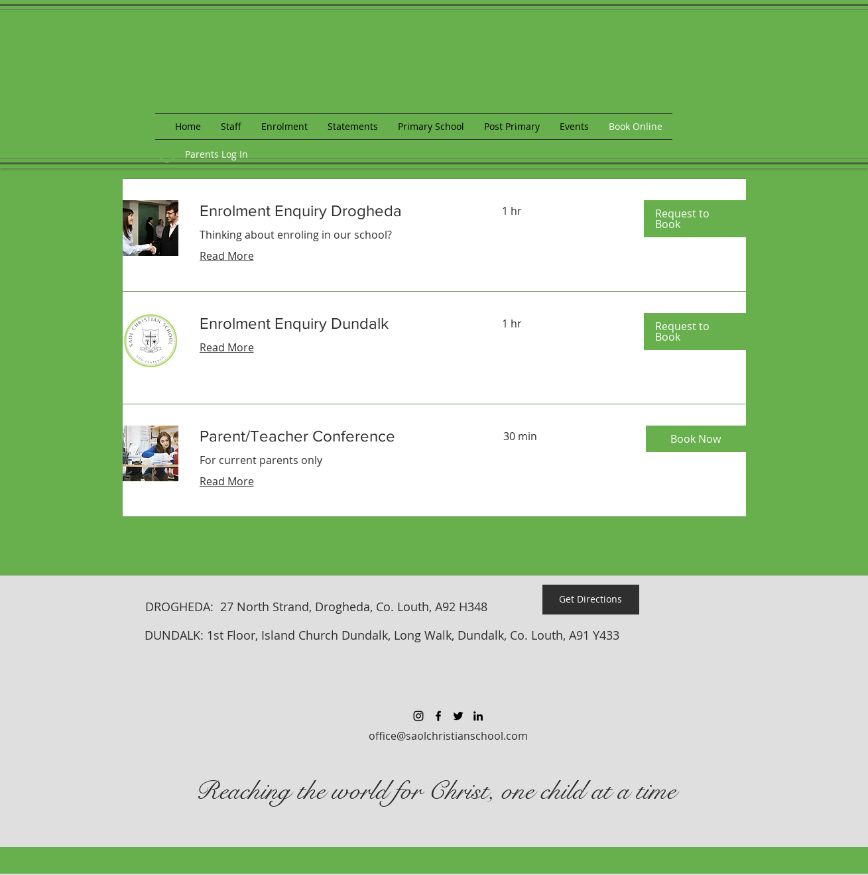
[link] (335, 210)
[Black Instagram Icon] (418, 716)
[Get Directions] (590, 599)
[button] (695, 218)
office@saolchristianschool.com (448, 736)
